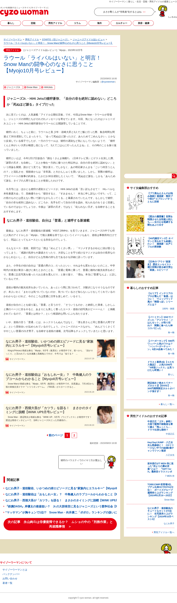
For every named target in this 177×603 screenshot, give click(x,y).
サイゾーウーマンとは (14, 569)
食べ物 (171, 332)
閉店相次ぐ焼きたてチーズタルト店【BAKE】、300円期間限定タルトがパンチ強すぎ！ (160, 387)
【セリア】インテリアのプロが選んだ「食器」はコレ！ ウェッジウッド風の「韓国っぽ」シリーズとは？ (160, 299)
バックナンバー (11, 574)
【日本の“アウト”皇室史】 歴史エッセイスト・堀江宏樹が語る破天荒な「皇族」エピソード (160, 265)
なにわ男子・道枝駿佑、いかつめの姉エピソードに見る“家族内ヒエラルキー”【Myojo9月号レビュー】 (49, 343)
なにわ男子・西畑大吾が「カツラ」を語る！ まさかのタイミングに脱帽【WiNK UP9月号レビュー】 (49, 410)
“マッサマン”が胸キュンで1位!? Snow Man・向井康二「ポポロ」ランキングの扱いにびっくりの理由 (71, 512)
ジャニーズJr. (14, 87)
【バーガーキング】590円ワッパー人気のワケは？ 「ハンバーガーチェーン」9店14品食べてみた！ (161, 345)
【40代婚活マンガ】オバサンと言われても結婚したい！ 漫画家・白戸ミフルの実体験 (160, 242)
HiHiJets (48, 87)
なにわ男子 (169, 523)
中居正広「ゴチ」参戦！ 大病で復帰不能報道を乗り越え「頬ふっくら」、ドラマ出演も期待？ (161, 425)
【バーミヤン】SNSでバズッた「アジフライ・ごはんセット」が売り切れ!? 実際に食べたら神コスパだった (160, 322)
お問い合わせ (9, 578)
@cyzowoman (108, 82)
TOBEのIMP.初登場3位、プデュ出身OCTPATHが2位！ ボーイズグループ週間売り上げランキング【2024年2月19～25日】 (160, 490)
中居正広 (170, 434)
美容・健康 (143, 23)
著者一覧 (7, 583)
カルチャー (121, 23)
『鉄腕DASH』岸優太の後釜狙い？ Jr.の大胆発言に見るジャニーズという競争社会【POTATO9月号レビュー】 (77, 506)
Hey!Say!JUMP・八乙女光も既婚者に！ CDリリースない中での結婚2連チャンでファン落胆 (160, 446)
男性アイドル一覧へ (164, 532)
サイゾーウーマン (24, 11)
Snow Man (32, 87)
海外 (99, 23)
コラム (77, 23)
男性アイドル (55, 23)
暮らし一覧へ (167, 404)
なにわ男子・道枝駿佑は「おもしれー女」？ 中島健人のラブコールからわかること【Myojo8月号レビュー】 (49, 377)
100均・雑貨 (168, 308)
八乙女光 (170, 455)
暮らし (10, 23)
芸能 (33, 23)
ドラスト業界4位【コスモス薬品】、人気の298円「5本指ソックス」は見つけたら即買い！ (160, 366)
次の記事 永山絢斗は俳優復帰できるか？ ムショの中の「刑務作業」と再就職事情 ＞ (60, 524)
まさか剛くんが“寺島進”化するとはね (122, 11)
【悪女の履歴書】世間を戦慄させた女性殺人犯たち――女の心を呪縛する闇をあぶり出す (160, 220)
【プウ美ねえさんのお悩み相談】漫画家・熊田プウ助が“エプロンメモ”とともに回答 (160, 197)
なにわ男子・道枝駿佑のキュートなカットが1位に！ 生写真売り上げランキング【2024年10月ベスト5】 (160, 514)
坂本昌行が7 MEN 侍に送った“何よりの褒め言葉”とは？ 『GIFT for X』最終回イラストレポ (160, 467)
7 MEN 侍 (169, 476)
